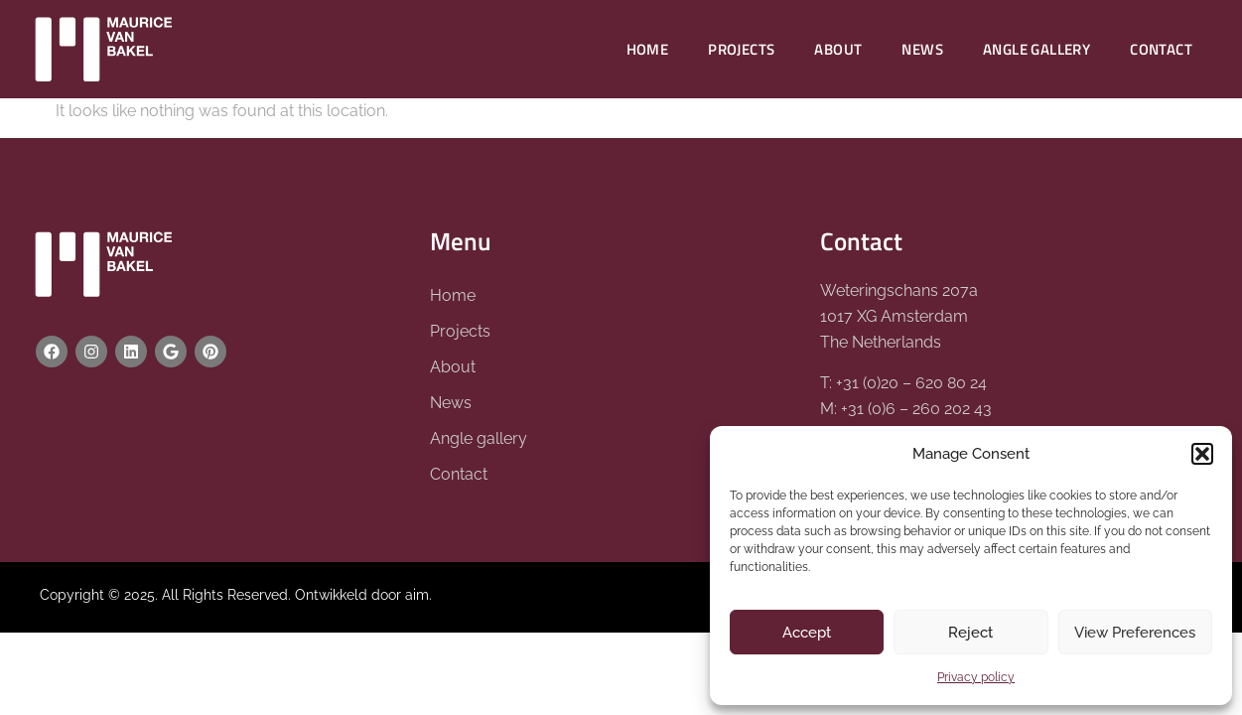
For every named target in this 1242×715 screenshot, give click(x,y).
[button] (1202, 454)
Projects (741, 49)
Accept (806, 633)
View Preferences (1134, 633)
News (922, 49)
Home (647, 49)
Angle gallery (1036, 49)
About (838, 49)
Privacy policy (976, 677)
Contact (1161, 49)
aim (417, 595)
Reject (970, 633)
